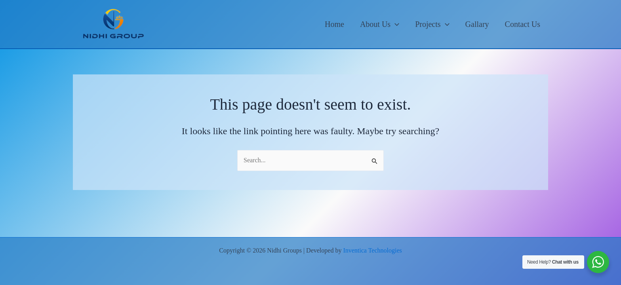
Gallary (477, 24)
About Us (379, 24)
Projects (432, 24)
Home (334, 24)
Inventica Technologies (372, 250)
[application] (395, 24)
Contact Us (522, 24)
